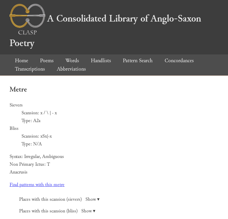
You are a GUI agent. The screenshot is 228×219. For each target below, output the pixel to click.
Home (21, 60)
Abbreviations (71, 69)
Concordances (179, 60)
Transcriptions (30, 69)
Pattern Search (138, 60)
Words (72, 60)
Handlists (101, 60)
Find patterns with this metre (37, 184)
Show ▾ (92, 199)
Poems (46, 60)
